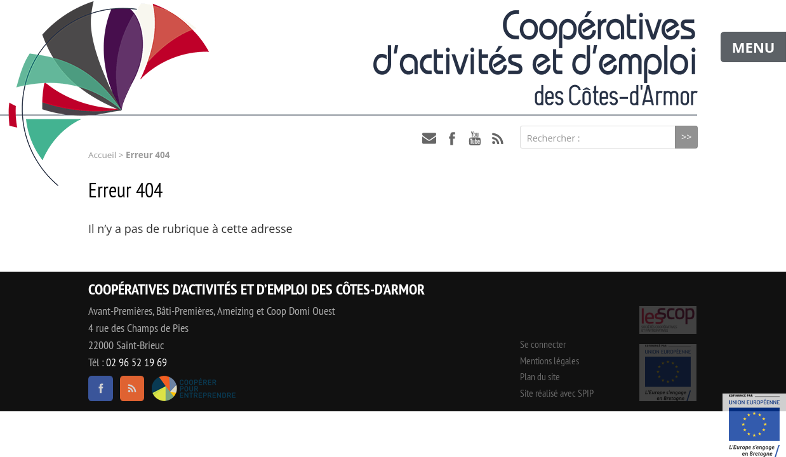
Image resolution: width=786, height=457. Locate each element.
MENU (753, 46)
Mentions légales (549, 360)
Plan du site (540, 376)
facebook (452, 138)
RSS (498, 138)
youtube (475, 138)
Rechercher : (553, 138)
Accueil (102, 155)
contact (429, 138)
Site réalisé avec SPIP (557, 393)
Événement (754, 425)
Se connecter (543, 344)
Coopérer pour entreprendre (193, 388)
